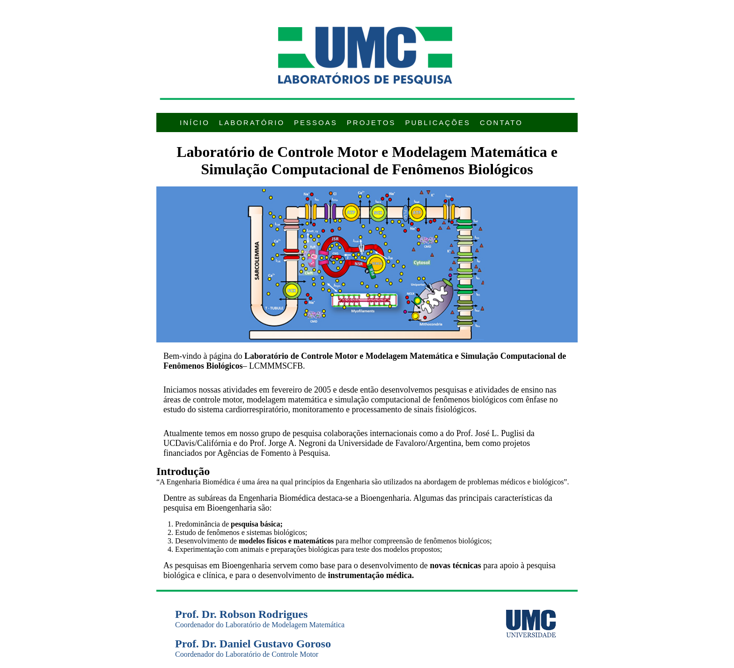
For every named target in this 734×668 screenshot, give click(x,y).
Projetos (371, 122)
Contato (501, 122)
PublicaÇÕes (437, 122)
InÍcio (195, 122)
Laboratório (252, 122)
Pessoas (316, 122)
